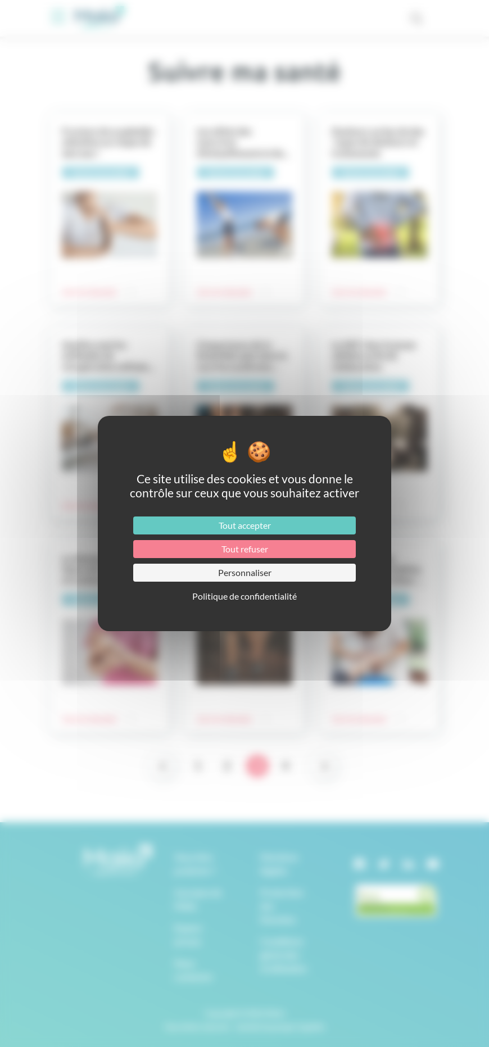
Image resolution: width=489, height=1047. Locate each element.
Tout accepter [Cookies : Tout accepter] (245, 525)
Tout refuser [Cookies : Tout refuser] (244, 548)
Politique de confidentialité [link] (244, 596)
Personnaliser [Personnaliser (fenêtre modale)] (244, 572)
